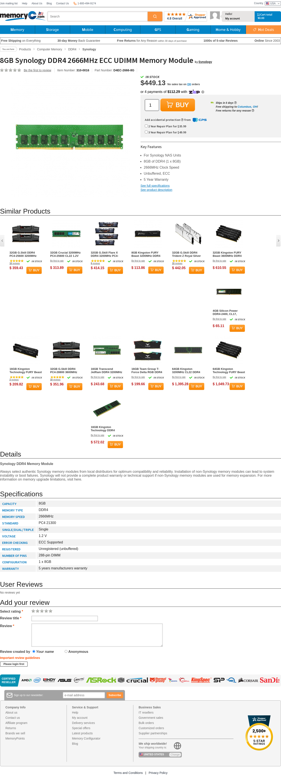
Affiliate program (16, 723)
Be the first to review (37, 70)
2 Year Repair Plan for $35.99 (165, 126)
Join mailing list (9, 3)
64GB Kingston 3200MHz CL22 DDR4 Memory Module (186, 370)
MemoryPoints (15, 738)
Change (175, 754)
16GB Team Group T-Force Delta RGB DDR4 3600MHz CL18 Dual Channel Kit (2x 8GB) (146, 370)
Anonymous (76, 651)
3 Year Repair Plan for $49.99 (165, 132)
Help (24, 3)
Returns (10, 728)
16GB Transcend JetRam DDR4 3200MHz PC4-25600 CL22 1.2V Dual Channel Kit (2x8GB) (106, 370)
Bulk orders (146, 723)
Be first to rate (57, 261)
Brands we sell (15, 733)
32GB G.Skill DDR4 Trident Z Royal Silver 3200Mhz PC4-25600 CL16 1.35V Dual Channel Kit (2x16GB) (186, 254)
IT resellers (146, 712)
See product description (156, 190)
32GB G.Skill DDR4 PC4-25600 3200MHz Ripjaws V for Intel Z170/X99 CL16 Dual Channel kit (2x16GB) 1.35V (24, 254)
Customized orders (151, 728)
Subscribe (115, 695)
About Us (37, 3)
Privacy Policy (158, 773)
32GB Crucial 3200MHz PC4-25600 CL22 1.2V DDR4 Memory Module (65, 254)
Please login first (13, 664)
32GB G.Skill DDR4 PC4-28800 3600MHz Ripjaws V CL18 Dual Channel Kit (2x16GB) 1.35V (64, 370)
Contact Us (62, 3)
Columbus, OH (247, 106)
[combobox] (98, 16)
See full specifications (155, 185)
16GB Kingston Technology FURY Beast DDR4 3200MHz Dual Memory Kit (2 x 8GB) (26, 370)
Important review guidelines (20, 658)
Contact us (12, 717)
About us (11, 712)
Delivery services (83, 723)
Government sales (151, 717)
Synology (205, 62)
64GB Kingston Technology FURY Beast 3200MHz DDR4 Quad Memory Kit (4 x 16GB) (229, 370)
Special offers (81, 728)
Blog (49, 3)
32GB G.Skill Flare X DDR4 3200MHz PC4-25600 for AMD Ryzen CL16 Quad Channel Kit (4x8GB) (106, 254)
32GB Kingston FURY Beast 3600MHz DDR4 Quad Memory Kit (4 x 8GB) (227, 254)
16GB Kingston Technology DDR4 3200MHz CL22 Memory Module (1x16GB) (106, 428)
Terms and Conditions (128, 773)
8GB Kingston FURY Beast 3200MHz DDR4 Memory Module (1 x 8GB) (145, 254)
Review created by (15, 651)
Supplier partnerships (153, 733)
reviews (15, 263)
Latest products (82, 733)
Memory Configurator (86, 738)
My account (232, 18)
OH (189, 84)
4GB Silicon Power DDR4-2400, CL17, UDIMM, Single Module (228, 312)
